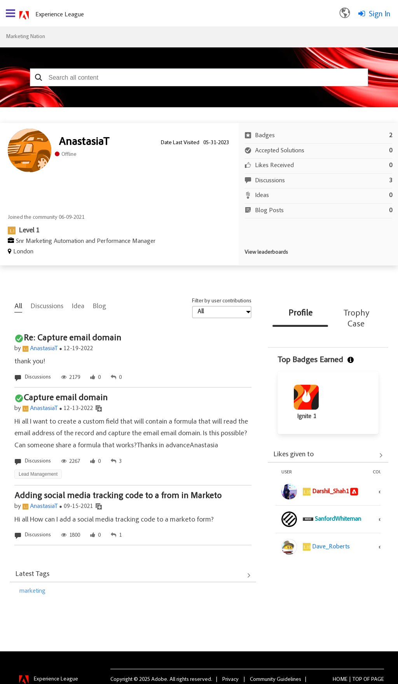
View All (133, 575)
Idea (78, 306)
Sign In (379, 14)
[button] (38, 77)
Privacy (230, 679)
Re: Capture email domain (72, 338)
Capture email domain (66, 398)
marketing (32, 591)
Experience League (59, 15)
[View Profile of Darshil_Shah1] (330, 492)
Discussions (47, 306)
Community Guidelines (275, 679)
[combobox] (199, 77)
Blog (99, 306)
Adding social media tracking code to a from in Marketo (118, 496)
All (18, 306)
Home (340, 679)
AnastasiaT (44, 348)
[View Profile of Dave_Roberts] (331, 547)
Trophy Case (356, 319)
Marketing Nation (25, 37)
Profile (300, 313)
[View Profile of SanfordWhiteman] (338, 519)
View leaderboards (266, 252)
